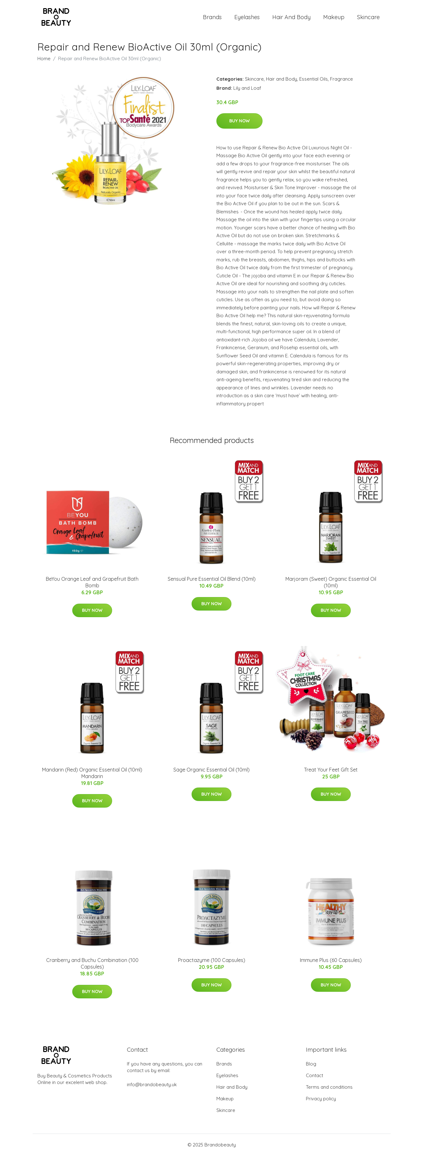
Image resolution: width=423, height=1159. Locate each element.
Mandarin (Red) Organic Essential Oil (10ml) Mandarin (92, 776)
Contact (314, 1079)
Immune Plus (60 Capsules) (331, 963)
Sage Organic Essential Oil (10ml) (211, 773)
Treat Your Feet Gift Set (331, 773)
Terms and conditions (329, 1090)
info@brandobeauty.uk (152, 1088)
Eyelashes (247, 18)
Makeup (333, 18)
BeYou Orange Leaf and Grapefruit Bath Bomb (92, 585)
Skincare (368, 18)
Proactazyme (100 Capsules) (211, 963)
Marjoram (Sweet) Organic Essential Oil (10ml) (330, 585)
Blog (311, 1067)
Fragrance (341, 82)
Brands (212, 18)
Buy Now (239, 124)
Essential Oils (313, 82)
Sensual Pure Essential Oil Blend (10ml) (212, 582)
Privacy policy (321, 1102)
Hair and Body (291, 18)
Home (44, 62)
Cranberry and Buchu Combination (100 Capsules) (92, 966)
